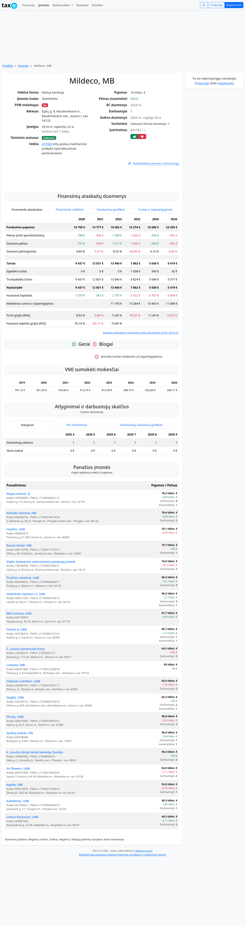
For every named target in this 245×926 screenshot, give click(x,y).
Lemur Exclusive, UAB (22, 864)
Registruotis (234, 5)
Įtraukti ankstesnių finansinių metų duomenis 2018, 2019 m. (141, 379)
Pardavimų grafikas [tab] (111, 256)
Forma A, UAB (16, 676)
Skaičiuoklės (61, 5)
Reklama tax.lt (144, 897)
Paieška (97, 5)
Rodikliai (82, 5)
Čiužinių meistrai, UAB (22, 624)
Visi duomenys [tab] (76, 472)
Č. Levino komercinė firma (25, 696)
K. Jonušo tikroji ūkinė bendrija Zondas (34, 799)
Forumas (28, 5)
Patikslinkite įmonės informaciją (153, 163)
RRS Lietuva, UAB (19, 660)
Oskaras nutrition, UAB (23, 728)
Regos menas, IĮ (18, 540)
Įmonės (43, 5)
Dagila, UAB (15, 744)
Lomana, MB (15, 712)
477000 (47, 144)
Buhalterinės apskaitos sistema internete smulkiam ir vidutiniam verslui (122, 901)
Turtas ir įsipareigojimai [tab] (155, 256)
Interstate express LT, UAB (25, 641)
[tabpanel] (92, 322)
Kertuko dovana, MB (21, 560)
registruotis (225, 83)
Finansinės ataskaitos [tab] (27, 256)
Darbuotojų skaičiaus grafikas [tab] (141, 472)
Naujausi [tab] (27, 472)
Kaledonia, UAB (17, 848)
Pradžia (7, 66)
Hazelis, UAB (15, 576)
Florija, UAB (15, 763)
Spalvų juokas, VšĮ (19, 780)
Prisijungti (216, 5)
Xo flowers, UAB (18, 815)
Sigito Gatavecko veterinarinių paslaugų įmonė (40, 608)
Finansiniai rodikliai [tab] (70, 256)
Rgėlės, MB (14, 831)
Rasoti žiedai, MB (18, 592)
